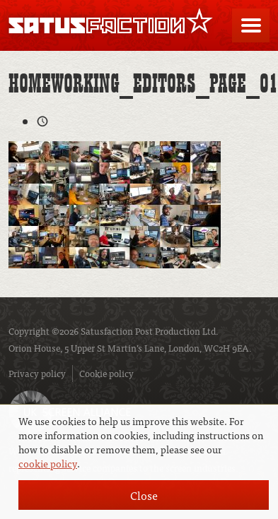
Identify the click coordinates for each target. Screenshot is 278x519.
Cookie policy (106, 373)
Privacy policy (37, 373)
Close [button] (144, 495)
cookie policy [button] (47, 463)
